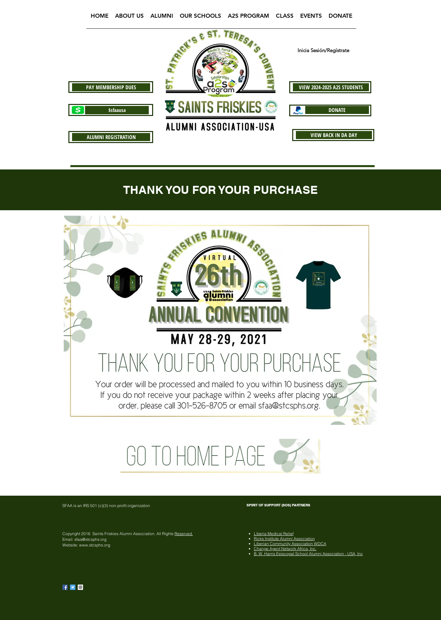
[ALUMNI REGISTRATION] (111, 137)
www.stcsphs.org (94, 544)
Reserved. (183, 533)
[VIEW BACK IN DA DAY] (334, 135)
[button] (129, 18)
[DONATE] (337, 110)
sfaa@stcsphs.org (90, 539)
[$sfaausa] (117, 110)
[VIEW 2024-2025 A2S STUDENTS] (331, 87)
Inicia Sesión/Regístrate (323, 50)
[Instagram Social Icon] (80, 587)
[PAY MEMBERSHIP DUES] (111, 87)
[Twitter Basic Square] (72, 587)
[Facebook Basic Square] (65, 587)
